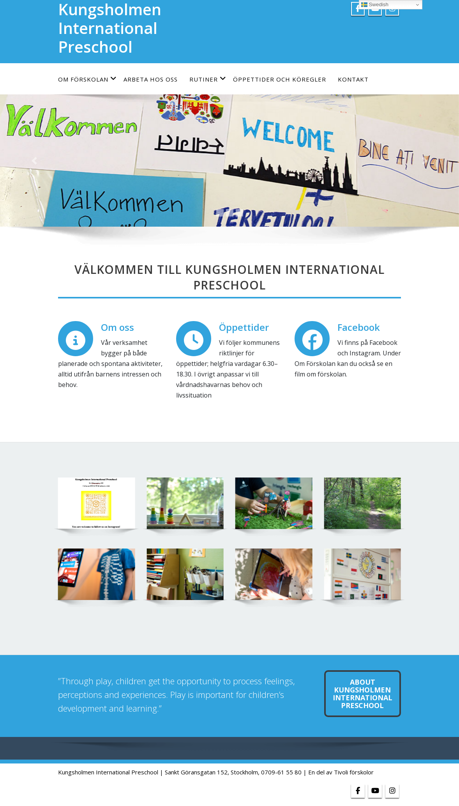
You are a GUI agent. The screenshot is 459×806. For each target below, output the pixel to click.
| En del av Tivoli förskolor (338, 772)
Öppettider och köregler (279, 79)
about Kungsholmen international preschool (362, 693)
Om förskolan (87, 79)
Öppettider (244, 327)
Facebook (358, 327)
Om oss (117, 327)
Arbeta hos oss (151, 79)
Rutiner (207, 79)
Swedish (374, 5)
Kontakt (353, 79)
